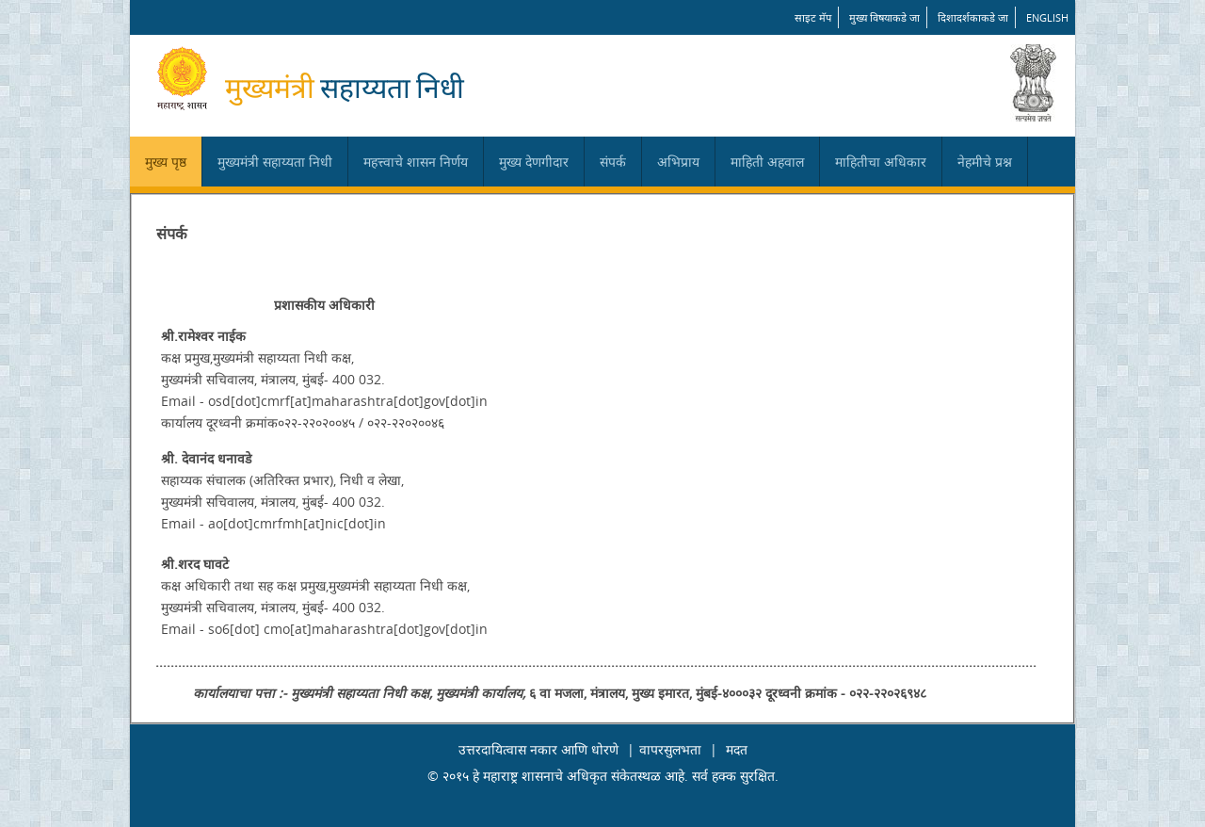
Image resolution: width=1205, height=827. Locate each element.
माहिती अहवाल (767, 161)
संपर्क (613, 161)
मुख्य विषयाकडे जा (884, 17)
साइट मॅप (813, 17)
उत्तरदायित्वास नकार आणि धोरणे (538, 749)
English (1047, 17)
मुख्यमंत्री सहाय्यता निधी (274, 161)
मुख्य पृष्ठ (165, 161)
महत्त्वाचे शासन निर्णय (415, 161)
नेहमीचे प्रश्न (984, 161)
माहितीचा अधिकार (880, 161)
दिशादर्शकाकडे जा (973, 17)
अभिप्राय (678, 161)
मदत (736, 749)
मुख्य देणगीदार (534, 161)
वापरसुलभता (670, 749)
